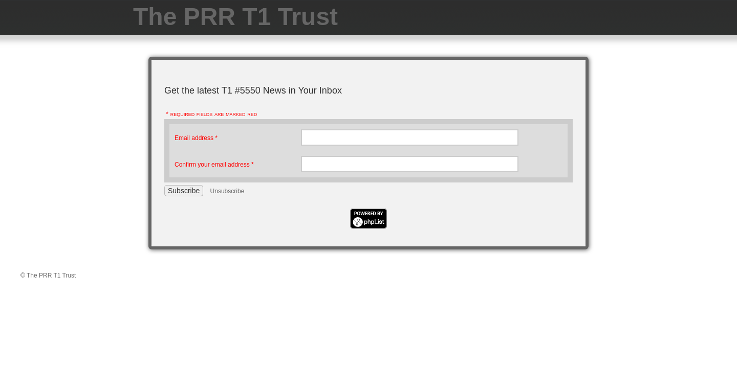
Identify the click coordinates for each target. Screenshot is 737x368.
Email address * (196, 138)
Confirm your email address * (214, 164)
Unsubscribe (227, 191)
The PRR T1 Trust (235, 16)
